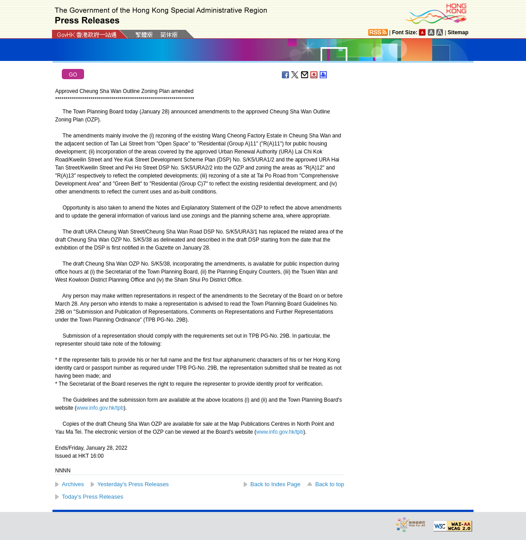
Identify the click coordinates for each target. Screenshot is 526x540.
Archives (73, 484)
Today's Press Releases (92, 496)
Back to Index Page (275, 484)
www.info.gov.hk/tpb (100, 408)
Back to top (329, 484)
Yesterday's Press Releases (133, 484)
